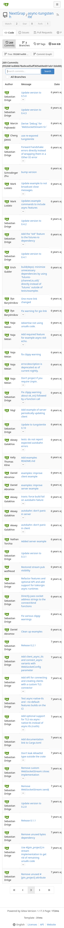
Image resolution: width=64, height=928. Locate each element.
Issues (23, 32)
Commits (9, 44)
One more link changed (29, 300)
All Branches (19, 76)
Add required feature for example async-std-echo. (34, 338)
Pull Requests (43, 32)
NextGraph (17, 15)
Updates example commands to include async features (33, 204)
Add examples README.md (29, 459)
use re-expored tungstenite (29, 137)
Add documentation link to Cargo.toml (32, 741)
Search (47, 71)
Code (9, 32)
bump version (29, 172)
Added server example (33, 541)
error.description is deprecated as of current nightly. (31, 367)
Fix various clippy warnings (30, 617)
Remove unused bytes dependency (33, 836)
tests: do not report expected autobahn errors (32, 443)
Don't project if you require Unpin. (31, 379)
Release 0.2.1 (28, 645)
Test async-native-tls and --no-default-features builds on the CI (33, 703)
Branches (24, 44)
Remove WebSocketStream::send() (35, 787)
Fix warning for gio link (34, 311)
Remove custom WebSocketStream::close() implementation (35, 771)
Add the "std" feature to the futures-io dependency (33, 237)
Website (51, 924)
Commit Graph (42, 54)
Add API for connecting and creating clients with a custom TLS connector (34, 682)
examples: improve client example (31, 474)
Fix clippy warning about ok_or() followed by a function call (33, 396)
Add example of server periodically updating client (33, 413)
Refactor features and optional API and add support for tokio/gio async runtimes (33, 583)
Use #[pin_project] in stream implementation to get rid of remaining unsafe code (33, 854)
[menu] (18, 924)
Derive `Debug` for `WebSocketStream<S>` (34, 125)
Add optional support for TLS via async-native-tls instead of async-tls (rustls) (33, 721)
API (42, 924)
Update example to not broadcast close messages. (34, 187)
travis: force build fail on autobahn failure (33, 498)
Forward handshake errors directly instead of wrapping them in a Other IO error (33, 152)
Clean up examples (31, 631)
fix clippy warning (31, 354)
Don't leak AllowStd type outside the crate (33, 754)
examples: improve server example (31, 486)
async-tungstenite (41, 15)
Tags (39, 44)
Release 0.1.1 (28, 820)
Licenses (32, 924)
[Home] (6, 4)
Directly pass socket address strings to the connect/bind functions (33, 601)
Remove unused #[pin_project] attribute (33, 876)
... (23, 99)
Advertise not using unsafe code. (32, 324)
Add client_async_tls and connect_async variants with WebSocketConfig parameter (32, 663)
